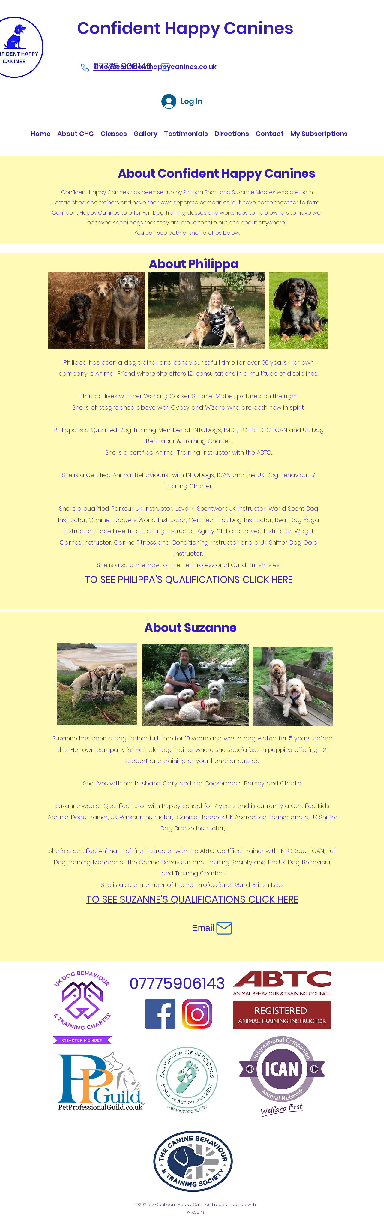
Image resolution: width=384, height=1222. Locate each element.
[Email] (213, 928)
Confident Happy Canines (185, 28)
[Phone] (85, 68)
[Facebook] (161, 1014)
